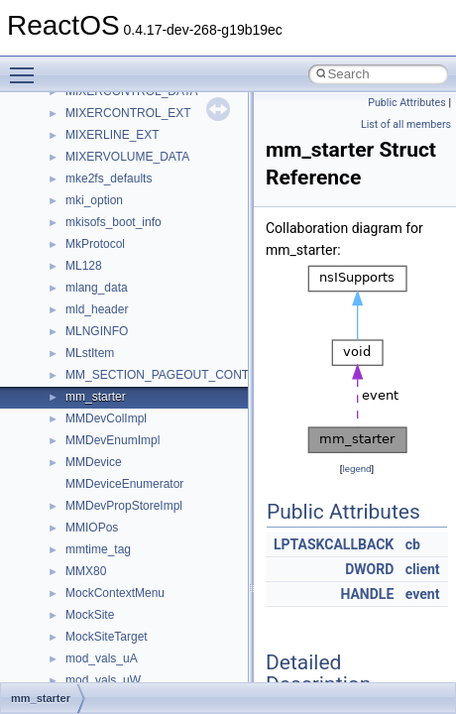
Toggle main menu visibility (27, 66)
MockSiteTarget (106, 637)
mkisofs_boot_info (113, 222)
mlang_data (96, 288)
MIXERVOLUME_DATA (127, 157)
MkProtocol (95, 244)
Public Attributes (407, 102)
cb (412, 544)
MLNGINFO (96, 331)
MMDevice (93, 462)
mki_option (94, 200)
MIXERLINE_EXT (112, 135)
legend (356, 468)
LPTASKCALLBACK (334, 544)
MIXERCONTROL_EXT (128, 113)
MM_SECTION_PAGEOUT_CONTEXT (168, 375)
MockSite (89, 615)
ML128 (83, 266)
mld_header (96, 309)
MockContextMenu (115, 593)
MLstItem (89, 353)
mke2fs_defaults (108, 178)
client (422, 569)
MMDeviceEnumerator (124, 484)
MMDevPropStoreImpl (123, 506)
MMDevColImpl (106, 418)
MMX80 (85, 571)
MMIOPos (91, 528)
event (422, 594)
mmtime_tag (98, 549)
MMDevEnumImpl (112, 440)
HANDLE (367, 594)
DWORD (369, 569)
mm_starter (95, 397)
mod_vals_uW (103, 680)
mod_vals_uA (101, 658)
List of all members (406, 124)
